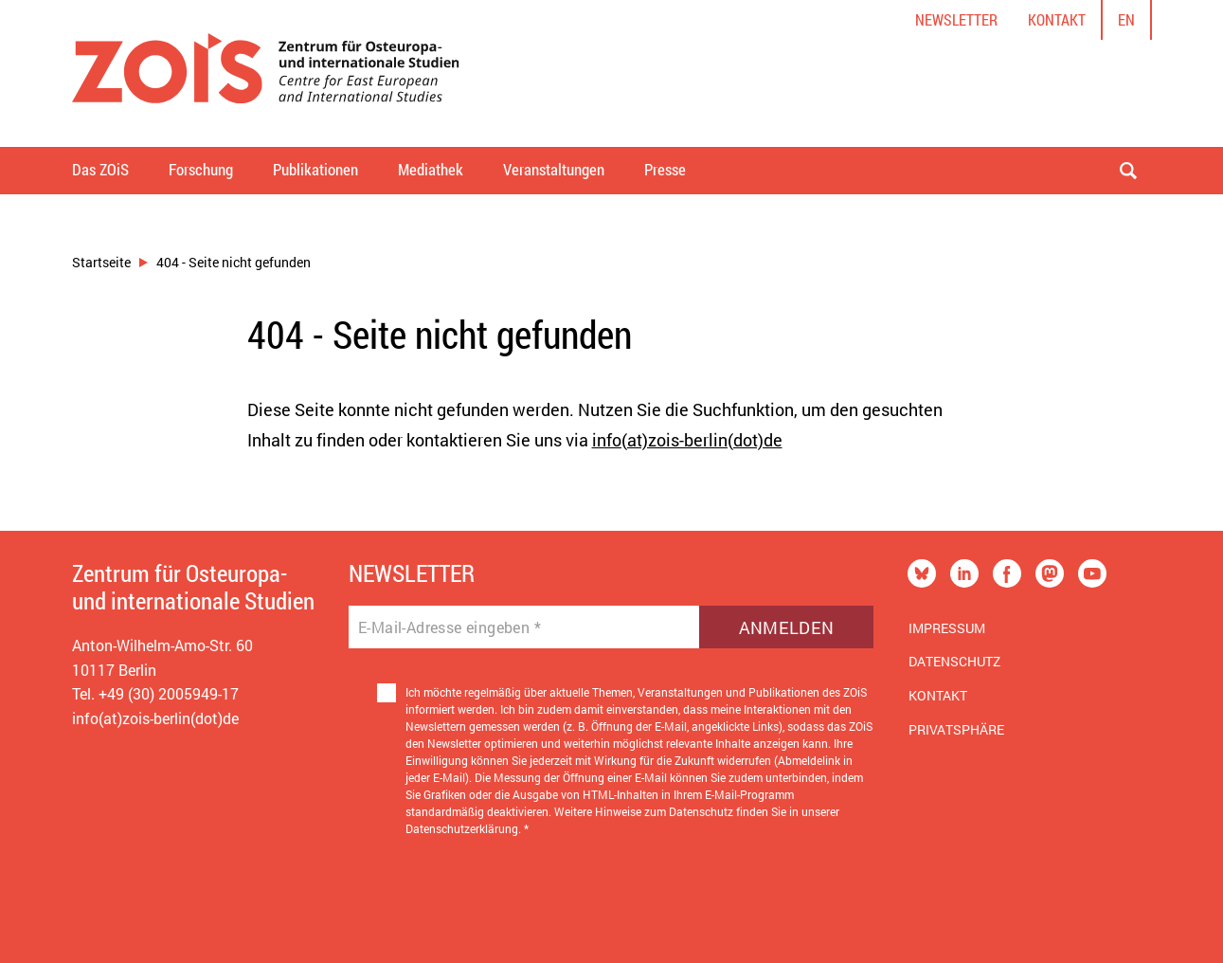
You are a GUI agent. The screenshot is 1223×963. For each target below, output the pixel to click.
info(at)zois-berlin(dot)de (687, 439)
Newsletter (956, 19)
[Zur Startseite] (265, 73)
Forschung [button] (201, 169)
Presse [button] (665, 169)
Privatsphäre (956, 729)
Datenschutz (954, 661)
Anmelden (787, 627)
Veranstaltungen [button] (553, 169)
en (1126, 19)
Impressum (946, 628)
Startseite (101, 262)
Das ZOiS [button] (100, 169)
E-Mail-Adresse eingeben (449, 627)
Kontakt (1057, 19)
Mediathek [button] (430, 169)
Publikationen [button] (315, 169)
